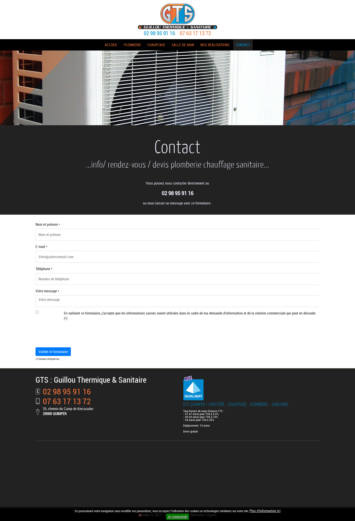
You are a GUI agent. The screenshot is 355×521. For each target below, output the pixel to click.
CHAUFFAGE (156, 44)
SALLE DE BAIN (183, 44)
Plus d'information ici (265, 510)
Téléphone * (44, 268)
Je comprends (178, 516)
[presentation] (70, 335)
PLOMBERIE (132, 44)
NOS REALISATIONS (215, 44)
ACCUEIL (111, 44)
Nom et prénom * (48, 224)
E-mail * (41, 246)
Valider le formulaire (53, 351)
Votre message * (47, 290)
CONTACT (243, 44)
